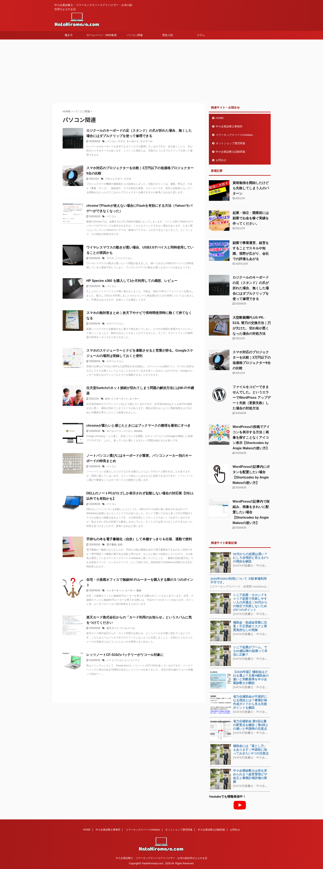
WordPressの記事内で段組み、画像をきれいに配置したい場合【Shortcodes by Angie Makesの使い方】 (251, 512)
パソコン (111, 141)
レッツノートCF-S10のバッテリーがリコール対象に (125, 654)
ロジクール (146, 141)
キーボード (132, 141)
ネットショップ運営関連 (230, 143)
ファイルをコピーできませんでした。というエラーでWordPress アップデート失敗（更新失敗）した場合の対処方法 (252, 397)
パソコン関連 (135, 35)
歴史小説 (167, 35)
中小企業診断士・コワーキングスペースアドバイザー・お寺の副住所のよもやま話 (161, 858)
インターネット (119, 398)
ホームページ (113, 431)
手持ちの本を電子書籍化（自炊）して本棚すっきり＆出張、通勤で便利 (139, 539)
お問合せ (221, 160)
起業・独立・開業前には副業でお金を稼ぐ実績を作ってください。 (251, 218)
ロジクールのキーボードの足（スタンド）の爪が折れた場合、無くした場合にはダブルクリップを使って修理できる (251, 288)
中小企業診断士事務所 (229, 126)
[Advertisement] (161, 70)
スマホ (127, 178)
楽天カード (112, 628)
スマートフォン (115, 323)
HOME (220, 118)
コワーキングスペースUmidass (234, 134)
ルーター (134, 398)
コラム (201, 35)
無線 (138, 590)
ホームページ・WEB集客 (102, 35)
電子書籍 (111, 544)
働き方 (69, 35)
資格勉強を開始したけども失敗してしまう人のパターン (251, 188)
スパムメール (127, 628)
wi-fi (107, 398)
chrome (138, 431)
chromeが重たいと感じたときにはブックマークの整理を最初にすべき (138, 425)
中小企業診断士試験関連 (230, 151)
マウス (121, 141)
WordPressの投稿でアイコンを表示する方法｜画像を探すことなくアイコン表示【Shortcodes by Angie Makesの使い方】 (251, 437)
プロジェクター (113, 178)
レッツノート (132, 660)
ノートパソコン (123, 258)
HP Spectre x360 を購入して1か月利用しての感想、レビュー (131, 280)
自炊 (120, 544)
